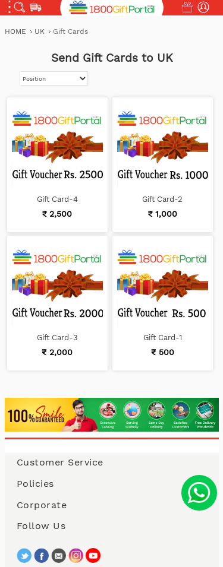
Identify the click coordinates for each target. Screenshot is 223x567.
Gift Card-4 (57, 199)
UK (40, 31)
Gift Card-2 (162, 199)
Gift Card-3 (57, 337)
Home (15, 31)
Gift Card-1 (162, 337)
